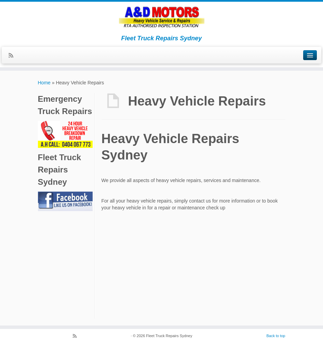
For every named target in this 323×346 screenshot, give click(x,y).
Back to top (275, 336)
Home (44, 82)
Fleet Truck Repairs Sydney (169, 336)
